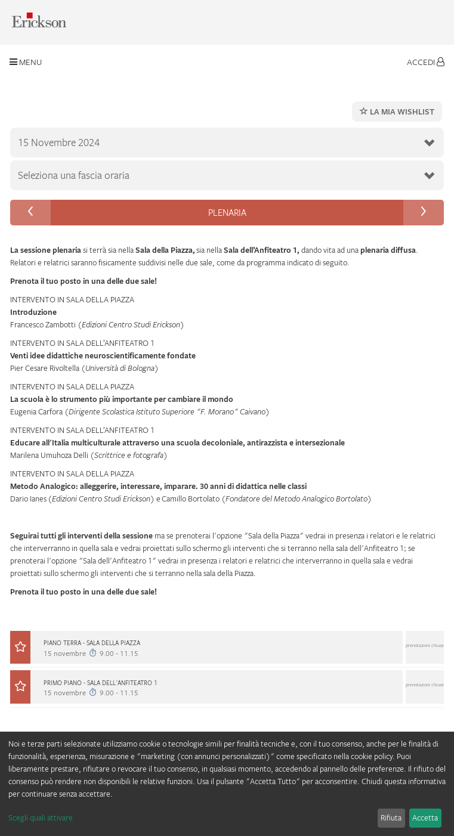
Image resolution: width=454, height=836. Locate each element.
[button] (226, 652)
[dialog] (227, 784)
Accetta (425, 817)
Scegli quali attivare (40, 817)
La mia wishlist (397, 111)
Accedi (425, 61)
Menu (26, 61)
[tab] (226, 654)
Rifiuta (391, 817)
